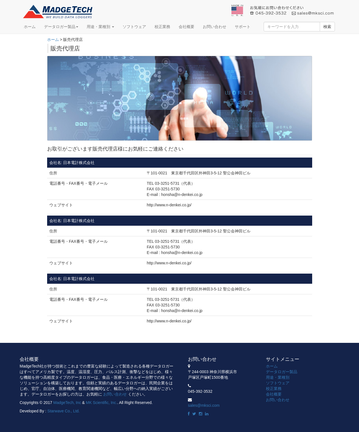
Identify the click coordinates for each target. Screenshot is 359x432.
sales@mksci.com (204, 405)
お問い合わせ (214, 26)
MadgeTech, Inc (67, 402)
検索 (327, 26)
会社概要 (186, 26)
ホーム (30, 26)
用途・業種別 (100, 26)
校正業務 (162, 26)
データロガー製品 (61, 26)
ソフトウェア (134, 26)
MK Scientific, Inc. (101, 402)
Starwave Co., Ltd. (63, 411)
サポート (242, 26)
